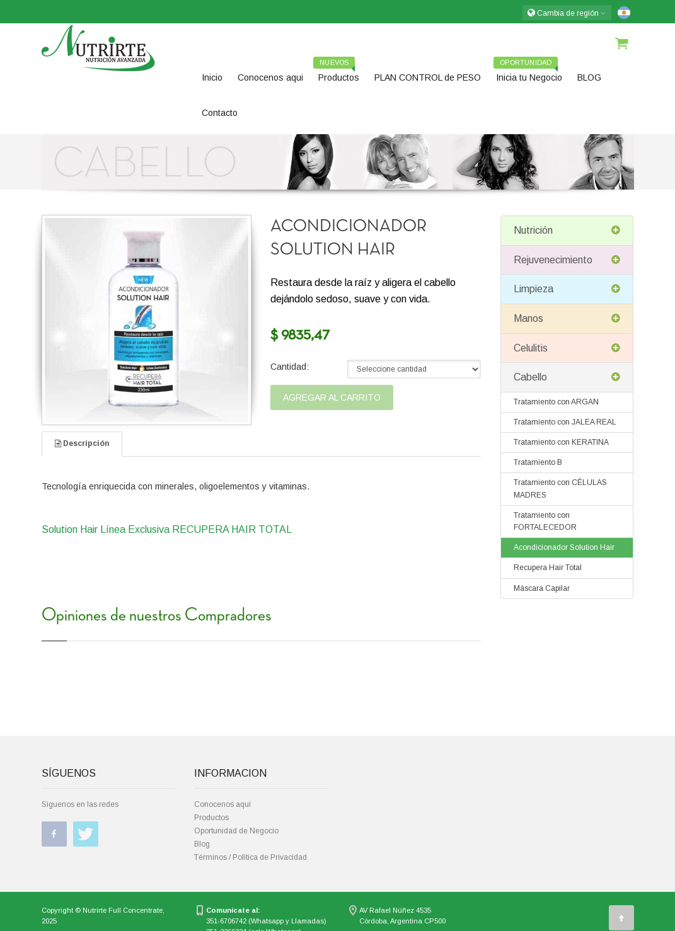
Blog (202, 844)
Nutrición (567, 230)
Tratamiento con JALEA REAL (565, 422)
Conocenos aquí (222, 804)
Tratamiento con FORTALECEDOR (545, 521)
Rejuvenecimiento (567, 260)
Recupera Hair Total (548, 567)
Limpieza (567, 289)
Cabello (567, 377)
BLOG (589, 77)
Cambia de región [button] (567, 13)
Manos (567, 319)
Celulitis (567, 348)
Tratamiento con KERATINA (561, 442)
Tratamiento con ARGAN (556, 401)
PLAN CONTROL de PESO (427, 77)
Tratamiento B (538, 462)
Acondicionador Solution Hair (564, 547)
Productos (336, 73)
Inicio (212, 77)
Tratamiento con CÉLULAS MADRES (560, 488)
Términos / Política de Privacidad (250, 857)
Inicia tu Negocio (527, 73)
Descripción (82, 443)
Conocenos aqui (270, 77)
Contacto (220, 113)
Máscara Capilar (542, 588)
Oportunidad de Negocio (236, 830)
